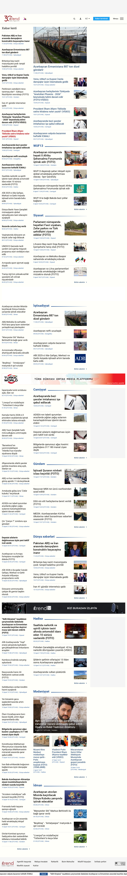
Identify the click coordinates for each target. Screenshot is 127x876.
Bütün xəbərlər (79, 209)
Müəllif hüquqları (84, 862)
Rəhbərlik (54, 862)
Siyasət (38, 215)
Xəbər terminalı (101, 18)
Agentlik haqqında (24, 862)
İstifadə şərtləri (100, 862)
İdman (37, 785)
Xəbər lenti (9, 28)
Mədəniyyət (41, 691)
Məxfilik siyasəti (23, 866)
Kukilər (35, 866)
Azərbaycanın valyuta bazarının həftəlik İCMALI (32, 874)
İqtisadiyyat (41, 305)
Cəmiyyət (39, 389)
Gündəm (39, 464)
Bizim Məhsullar (68, 862)
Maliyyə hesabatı (41, 862)
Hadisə (38, 618)
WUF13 (38, 145)
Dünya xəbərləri (44, 536)
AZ (86, 19)
